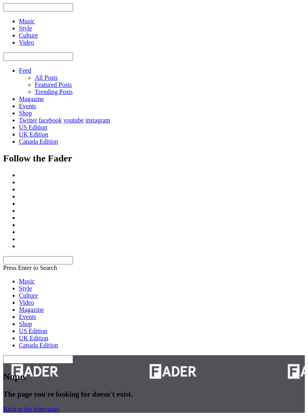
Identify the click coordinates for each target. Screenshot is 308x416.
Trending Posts (54, 91)
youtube (74, 120)
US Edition (33, 127)
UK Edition (33, 134)
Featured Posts (53, 84)
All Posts (46, 77)
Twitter (28, 120)
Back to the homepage (31, 409)
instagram (97, 120)
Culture (28, 295)
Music (27, 281)
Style (25, 288)
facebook (50, 120)
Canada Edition (38, 141)
